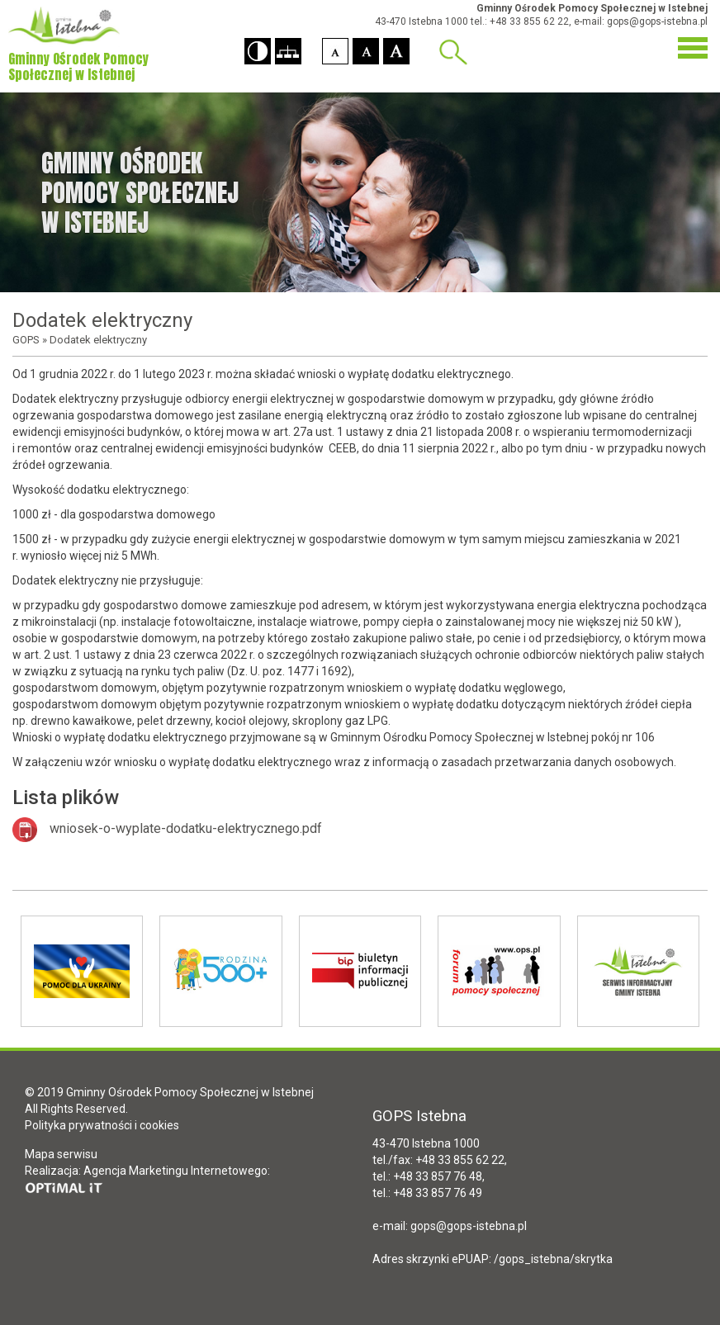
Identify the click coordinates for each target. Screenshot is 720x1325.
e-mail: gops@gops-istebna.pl (641, 21)
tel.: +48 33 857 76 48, (428, 1176)
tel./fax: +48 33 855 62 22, (439, 1159)
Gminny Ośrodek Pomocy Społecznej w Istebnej (592, 8)
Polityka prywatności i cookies (102, 1125)
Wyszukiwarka (453, 52)
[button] (257, 51)
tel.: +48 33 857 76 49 (427, 1193)
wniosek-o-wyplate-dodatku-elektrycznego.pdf (186, 828)
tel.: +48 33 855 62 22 (520, 21)
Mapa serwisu (61, 1154)
